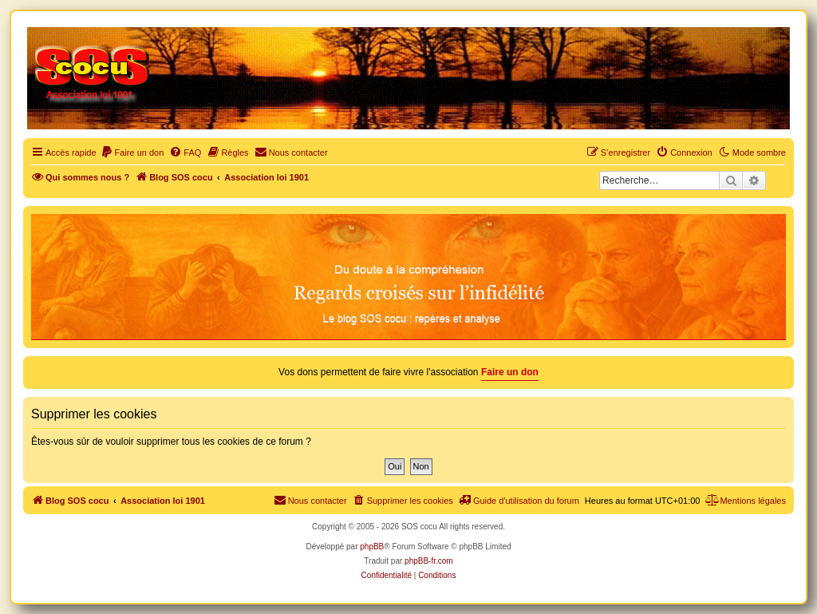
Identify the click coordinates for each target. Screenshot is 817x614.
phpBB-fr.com (429, 561)
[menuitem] (132, 152)
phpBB (372, 546)
